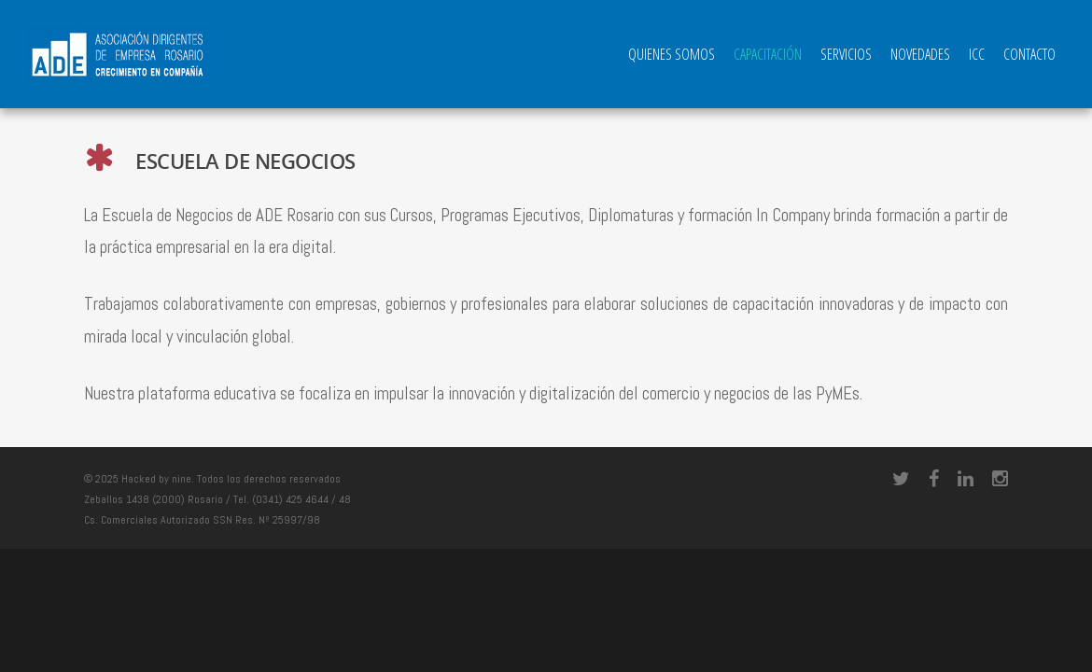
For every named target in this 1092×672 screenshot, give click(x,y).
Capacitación (768, 54)
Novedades (920, 54)
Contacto (1029, 54)
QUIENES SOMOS (671, 54)
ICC (977, 54)
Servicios (846, 54)
